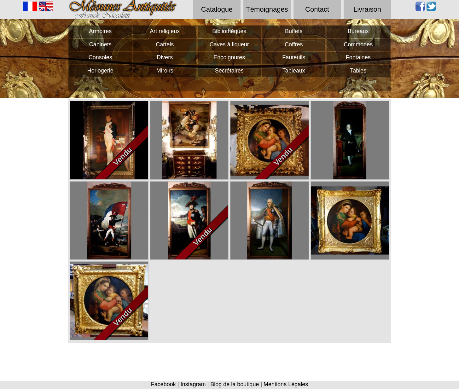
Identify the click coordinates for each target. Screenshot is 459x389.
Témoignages (267, 9)
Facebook (163, 384)
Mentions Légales (286, 384)
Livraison (367, 9)
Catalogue (217, 9)
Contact (317, 9)
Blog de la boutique (234, 384)
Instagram (193, 384)
